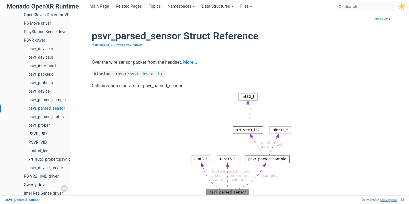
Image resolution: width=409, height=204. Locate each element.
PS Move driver (37, 23)
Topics (155, 6)
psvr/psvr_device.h (139, 74)
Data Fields (382, 19)
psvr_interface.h (42, 65)
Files (246, 6)
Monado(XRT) (101, 45)
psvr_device (39, 91)
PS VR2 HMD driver (41, 176)
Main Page (99, 6)
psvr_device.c (40, 48)
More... (190, 62)
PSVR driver (34, 40)
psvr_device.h (40, 57)
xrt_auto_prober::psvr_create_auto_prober (65, 159)
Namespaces (181, 6)
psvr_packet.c (40, 74)
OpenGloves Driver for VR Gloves (53, 14)
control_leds (39, 150)
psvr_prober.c (40, 82)
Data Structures (217, 6)
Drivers (118, 45)
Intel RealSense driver (43, 193)
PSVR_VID (37, 142)
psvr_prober (39, 125)
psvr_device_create (45, 167)
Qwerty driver (36, 184)
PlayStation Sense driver (46, 31)
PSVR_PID (37, 133)
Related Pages (129, 6)
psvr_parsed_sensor (46, 108)
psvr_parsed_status (46, 116)
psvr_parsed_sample (47, 99)
